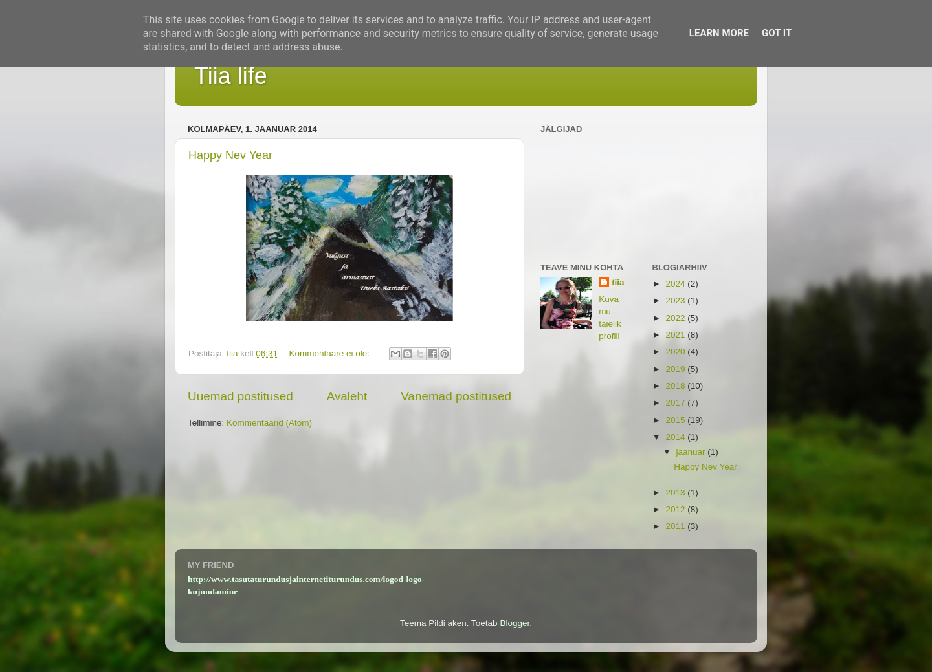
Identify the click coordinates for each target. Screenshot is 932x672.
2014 (676, 437)
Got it (777, 33)
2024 (676, 283)
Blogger (514, 623)
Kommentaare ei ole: (330, 353)
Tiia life (230, 76)
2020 (676, 351)
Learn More (719, 33)
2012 (676, 509)
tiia (618, 282)
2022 (676, 318)
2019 (676, 369)
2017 (676, 402)
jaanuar (692, 452)
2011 (676, 526)
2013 (676, 492)
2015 (676, 420)
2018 (676, 386)
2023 (676, 300)
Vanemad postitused (456, 396)
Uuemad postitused (240, 396)
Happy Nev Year (230, 155)
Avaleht (347, 396)
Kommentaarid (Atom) (269, 423)
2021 (676, 335)
